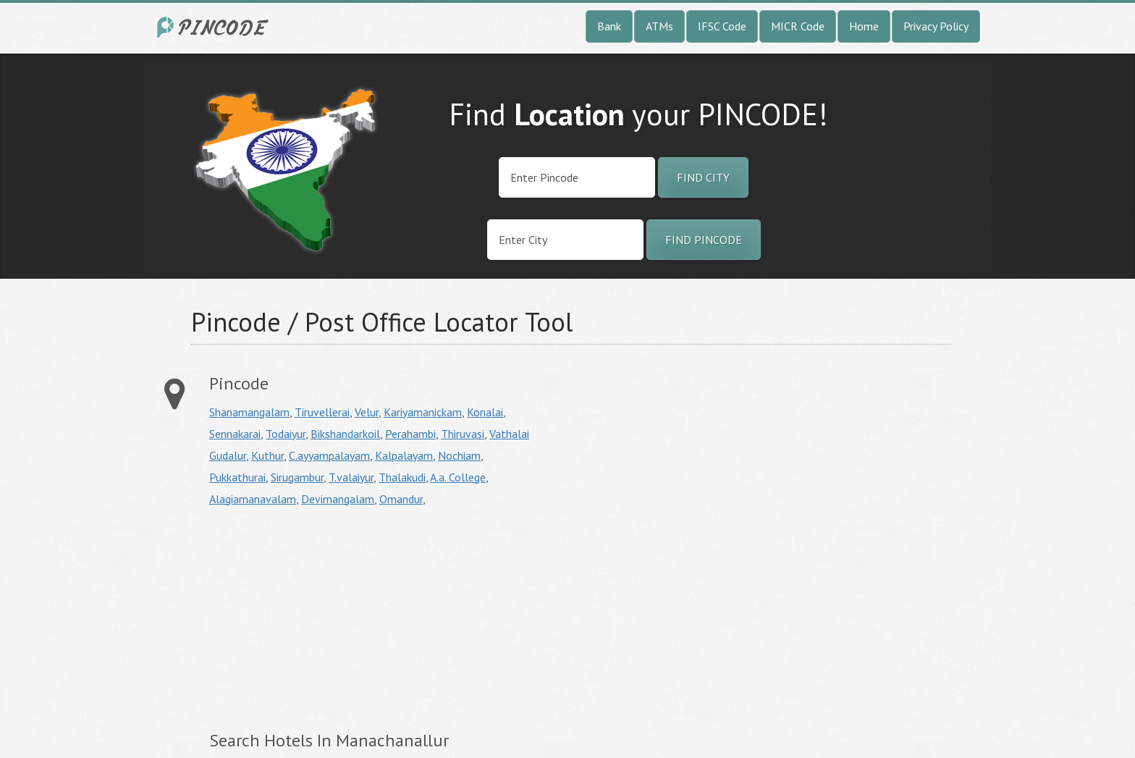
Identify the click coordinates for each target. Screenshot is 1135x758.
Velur (367, 412)
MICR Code (797, 26)
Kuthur (267, 455)
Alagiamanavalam (252, 499)
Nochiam (459, 455)
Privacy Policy (936, 26)
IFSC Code (722, 26)
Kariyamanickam (423, 412)
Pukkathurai (237, 477)
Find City (703, 177)
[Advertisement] (330, 618)
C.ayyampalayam (329, 455)
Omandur (401, 499)
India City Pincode (215, 27)
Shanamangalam (249, 412)
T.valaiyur (351, 477)
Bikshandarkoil (345, 433)
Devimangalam (337, 499)
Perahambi (410, 433)
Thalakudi (402, 477)
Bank (609, 26)
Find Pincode (703, 239)
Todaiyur (285, 433)
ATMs (659, 26)
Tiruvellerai (322, 412)
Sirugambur (297, 477)
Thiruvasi (462, 433)
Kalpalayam (404, 455)
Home (864, 26)
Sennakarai (235, 433)
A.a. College (458, 477)
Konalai (485, 412)
